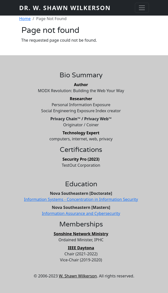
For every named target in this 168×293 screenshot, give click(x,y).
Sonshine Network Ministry (81, 234)
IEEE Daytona (81, 248)
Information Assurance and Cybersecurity (81, 213)
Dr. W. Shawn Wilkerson (65, 8)
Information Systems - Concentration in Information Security (81, 199)
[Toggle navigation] (142, 8)
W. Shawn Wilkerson (78, 276)
